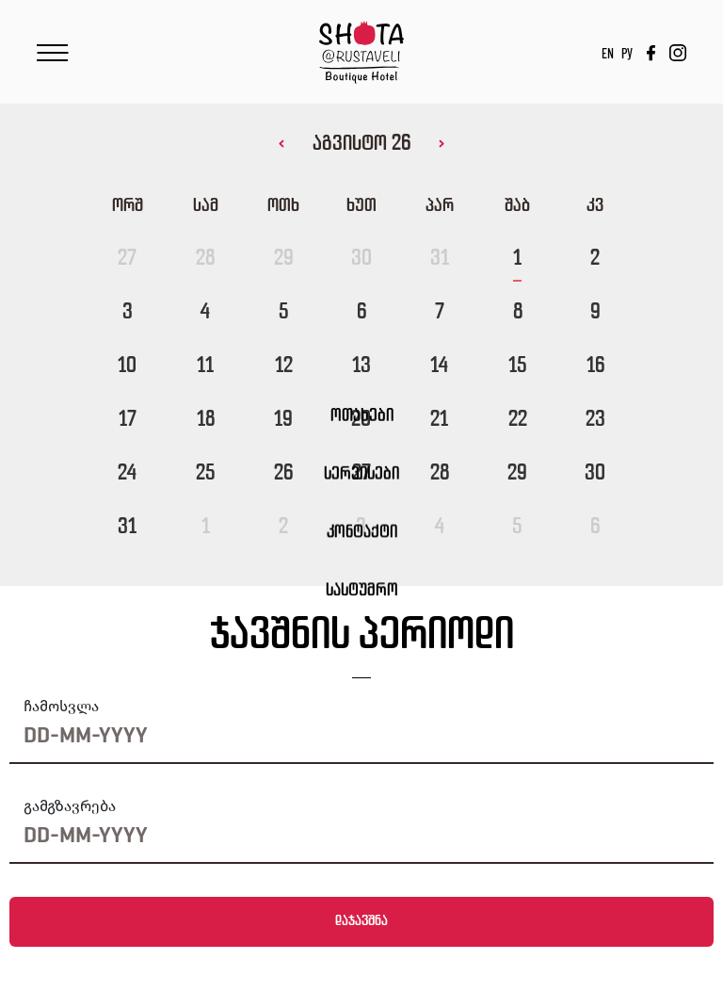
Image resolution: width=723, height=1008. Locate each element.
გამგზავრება (70, 806)
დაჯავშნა (361, 921)
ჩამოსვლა (61, 706)
